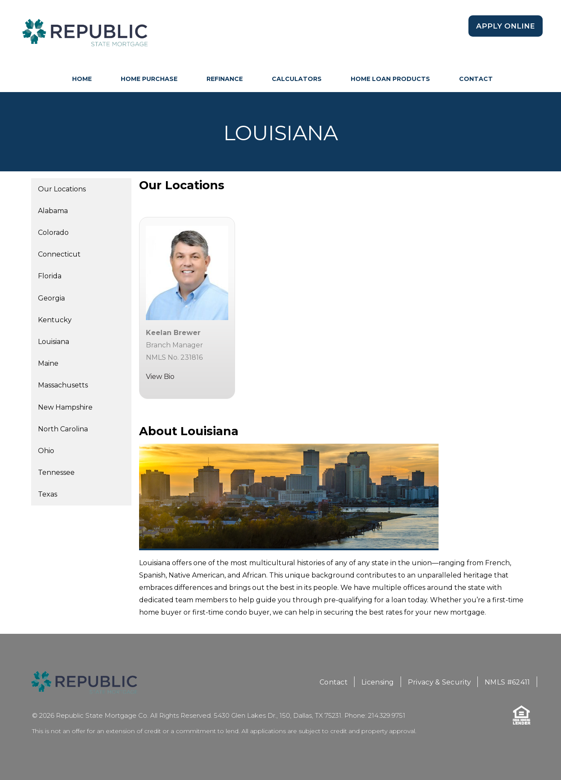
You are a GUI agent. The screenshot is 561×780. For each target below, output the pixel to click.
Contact (476, 79)
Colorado (53, 232)
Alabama (53, 211)
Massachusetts (63, 385)
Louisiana (53, 342)
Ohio (46, 451)
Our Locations (62, 189)
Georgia (51, 298)
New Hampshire (65, 407)
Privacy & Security (439, 682)
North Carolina (63, 429)
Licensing (377, 682)
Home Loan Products (390, 79)
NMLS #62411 (507, 682)
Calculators (297, 79)
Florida (49, 276)
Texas (47, 494)
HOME (82, 79)
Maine (48, 363)
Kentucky (55, 320)
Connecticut (59, 254)
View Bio (160, 377)
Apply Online (505, 26)
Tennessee (56, 472)
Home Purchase (149, 79)
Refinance (224, 79)
